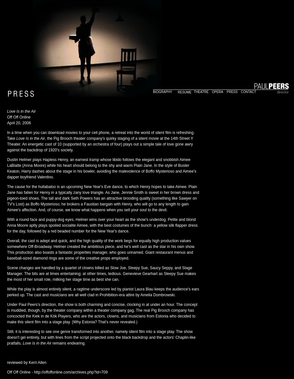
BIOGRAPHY (162, 92)
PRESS (232, 92)
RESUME (185, 92)
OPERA (217, 92)
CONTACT (248, 92)
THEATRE (201, 92)
